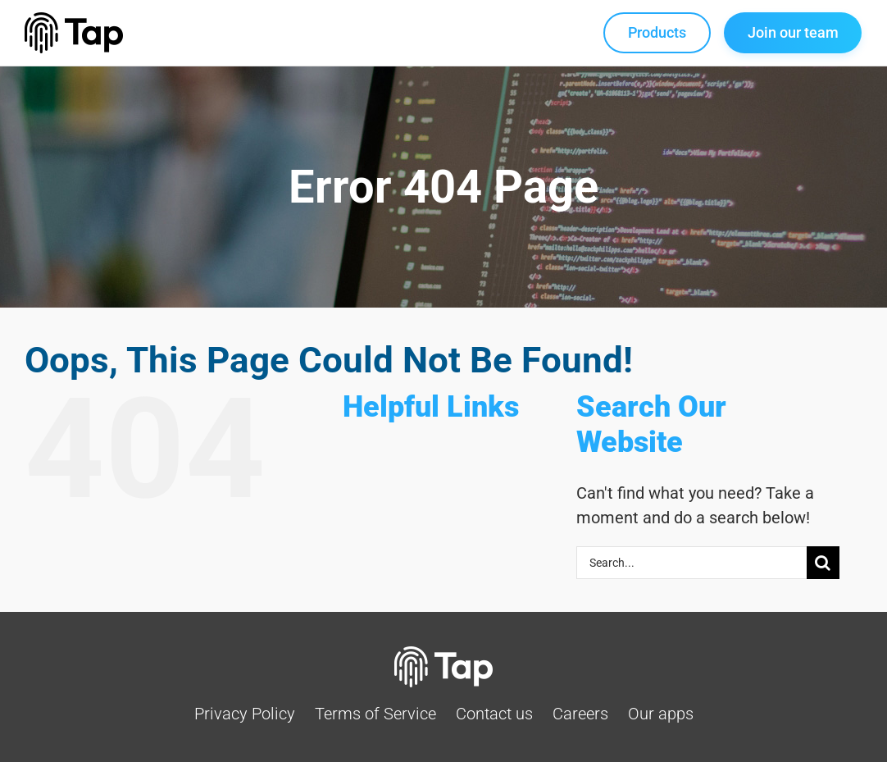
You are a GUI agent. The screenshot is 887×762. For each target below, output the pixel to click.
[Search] (823, 562)
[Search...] (691, 562)
